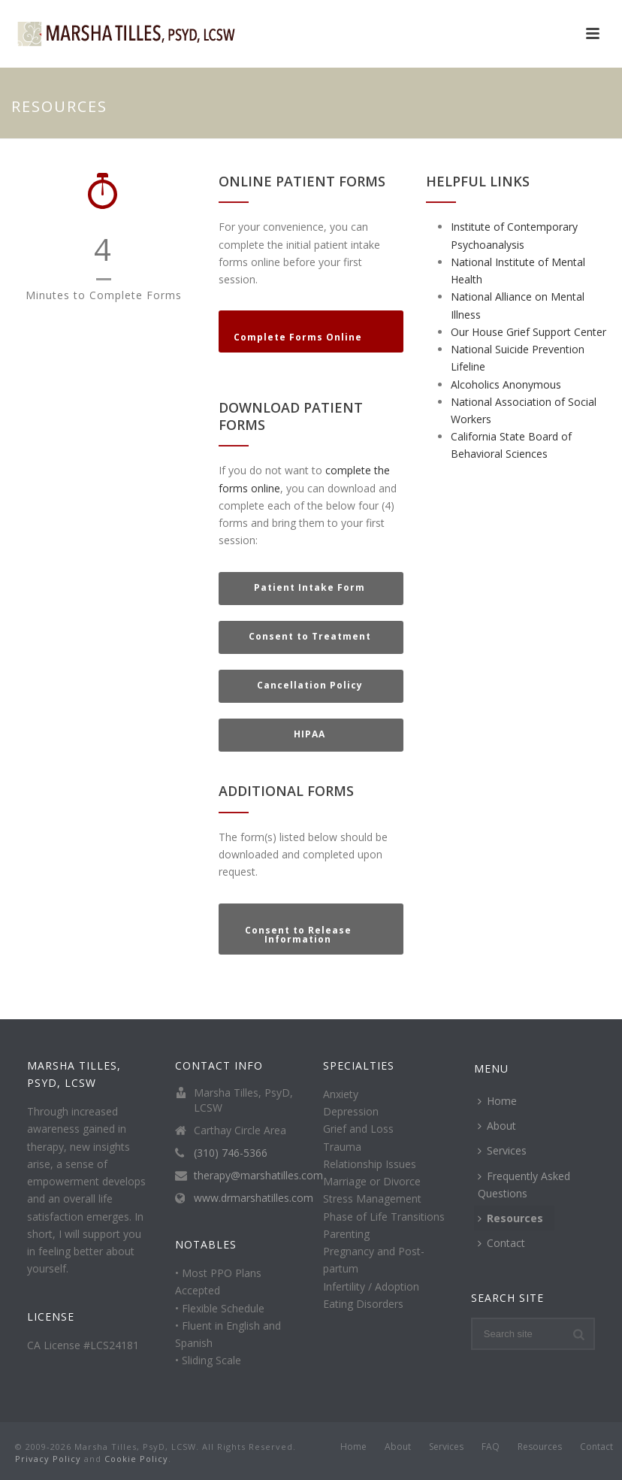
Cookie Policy (136, 1458)
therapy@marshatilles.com (258, 1175)
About (497, 1125)
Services (502, 1150)
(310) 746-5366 (230, 1153)
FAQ (491, 1447)
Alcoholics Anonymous (506, 384)
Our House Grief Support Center (528, 332)
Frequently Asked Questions (524, 1184)
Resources (510, 1218)
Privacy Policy (48, 1458)
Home (497, 1101)
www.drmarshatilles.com (253, 1198)
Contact (501, 1243)
